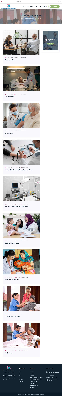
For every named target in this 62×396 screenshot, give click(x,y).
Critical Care (9, 97)
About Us (27, 6)
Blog (40, 6)
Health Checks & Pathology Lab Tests (36, 377)
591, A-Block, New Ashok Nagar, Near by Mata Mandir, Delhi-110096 (52, 379)
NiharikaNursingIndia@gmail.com (52, 372)
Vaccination (9, 133)
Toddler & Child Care (12, 243)
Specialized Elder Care (12, 316)
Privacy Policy (21, 381)
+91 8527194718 (50, 375)
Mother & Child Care (12, 280)
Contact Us (44, 6)
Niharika (16, 57)
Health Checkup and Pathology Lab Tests (19, 170)
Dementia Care (10, 60)
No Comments (23, 57)
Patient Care (9, 353)
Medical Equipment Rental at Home (17, 207)
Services (31, 6)
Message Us (52, 6)
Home (23, 6)
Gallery (36, 6)
